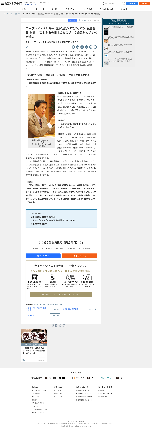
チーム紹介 (57, 390)
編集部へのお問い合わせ (84, 390)
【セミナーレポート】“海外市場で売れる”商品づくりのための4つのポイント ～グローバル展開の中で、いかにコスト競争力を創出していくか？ (120, 60)
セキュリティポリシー (105, 393)
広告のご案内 (58, 393)
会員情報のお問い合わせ (84, 397)
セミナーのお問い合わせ (84, 393)
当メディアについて (38, 412)
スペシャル (40, 9)
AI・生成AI (88, 9)
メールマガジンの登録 (39, 390)
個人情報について (104, 397)
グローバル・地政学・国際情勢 (37, 309)
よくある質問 (36, 393)
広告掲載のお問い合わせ (84, 400)
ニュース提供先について (39, 409)
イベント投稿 (58, 397)
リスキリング (71, 9)
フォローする (56, 309)
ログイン (132, 4)
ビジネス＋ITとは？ (31, 4)
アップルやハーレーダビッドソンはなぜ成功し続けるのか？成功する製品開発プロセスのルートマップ (120, 26)
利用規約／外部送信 (38, 403)
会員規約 (34, 400)
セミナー (25, 9)
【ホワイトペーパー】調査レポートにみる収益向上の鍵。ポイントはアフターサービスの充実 (120, 52)
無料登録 (144, 3)
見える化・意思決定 (71, 309)
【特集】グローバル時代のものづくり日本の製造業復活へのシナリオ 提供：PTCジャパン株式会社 (118, 21)
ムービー (55, 9)
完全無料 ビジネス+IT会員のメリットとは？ (61, 294)
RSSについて (36, 406)
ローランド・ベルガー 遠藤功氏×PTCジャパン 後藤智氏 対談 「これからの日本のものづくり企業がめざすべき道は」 (121, 38)
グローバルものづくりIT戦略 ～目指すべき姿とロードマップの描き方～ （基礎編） (120, 45)
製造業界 (31, 315)
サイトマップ (36, 397)
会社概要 (101, 390)
